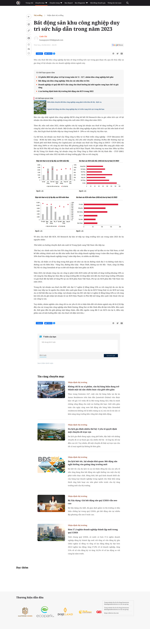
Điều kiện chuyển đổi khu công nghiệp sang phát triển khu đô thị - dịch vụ (74, 102)
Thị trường (38, 15)
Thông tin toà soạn (114, 3)
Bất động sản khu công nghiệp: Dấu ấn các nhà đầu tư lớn (63, 81)
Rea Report (69, 3)
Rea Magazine (81, 3)
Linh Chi (43, 36)
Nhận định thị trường (55, 15)
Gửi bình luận (111, 356)
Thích (48, 53)
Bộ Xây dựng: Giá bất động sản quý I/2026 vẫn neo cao (92, 502)
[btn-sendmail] (121, 53)
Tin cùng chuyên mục (51, 376)
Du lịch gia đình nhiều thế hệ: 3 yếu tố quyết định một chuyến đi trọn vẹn (92, 430)
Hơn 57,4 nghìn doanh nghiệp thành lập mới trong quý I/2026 (93, 531)
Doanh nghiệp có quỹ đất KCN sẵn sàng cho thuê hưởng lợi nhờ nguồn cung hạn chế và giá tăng (78, 86)
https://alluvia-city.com (111, 613)
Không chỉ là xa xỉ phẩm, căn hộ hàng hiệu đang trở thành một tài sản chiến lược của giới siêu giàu (93, 388)
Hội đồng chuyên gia (98, 3)
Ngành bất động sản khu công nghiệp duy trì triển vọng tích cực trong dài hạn (75, 109)
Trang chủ (29, 3)
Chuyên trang (56, 3)
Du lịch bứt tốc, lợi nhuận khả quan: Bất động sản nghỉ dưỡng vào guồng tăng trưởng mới (92, 463)
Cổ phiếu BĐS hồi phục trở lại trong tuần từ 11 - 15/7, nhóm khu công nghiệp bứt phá (75, 77)
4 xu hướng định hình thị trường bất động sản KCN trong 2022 (66, 91)
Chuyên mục (41, 3)
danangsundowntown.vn (112, 604)
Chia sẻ (39, 53)
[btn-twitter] (117, 53)
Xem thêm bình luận (45, 363)
